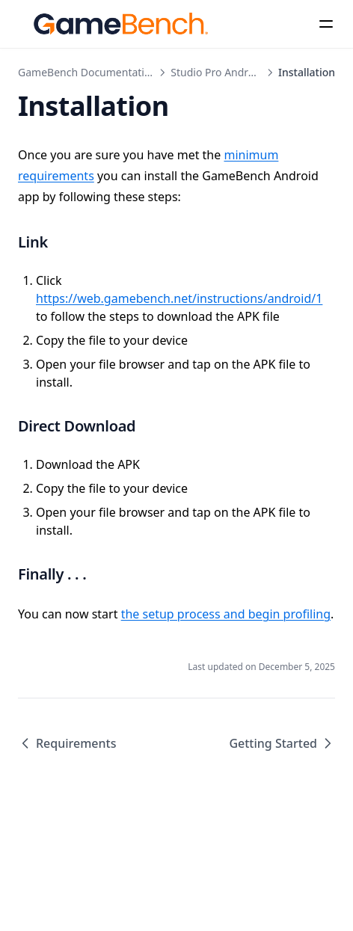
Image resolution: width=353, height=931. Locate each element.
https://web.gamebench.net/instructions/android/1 (179, 298)
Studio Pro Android (217, 72)
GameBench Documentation (87, 72)
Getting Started (282, 743)
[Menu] (326, 24)
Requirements (67, 743)
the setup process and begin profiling (226, 614)
